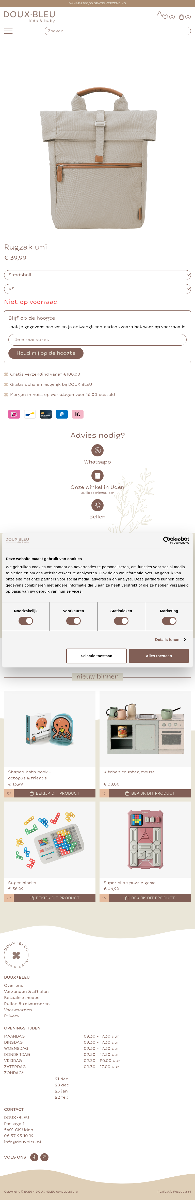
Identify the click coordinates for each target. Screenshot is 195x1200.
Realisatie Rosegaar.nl (174, 1192)
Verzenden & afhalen (26, 991)
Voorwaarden (18, 1009)
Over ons (13, 985)
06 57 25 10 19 (19, 1136)
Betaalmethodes (21, 997)
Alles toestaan (159, 656)
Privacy (11, 1016)
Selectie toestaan (96, 656)
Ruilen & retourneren (27, 1003)
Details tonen (167, 639)
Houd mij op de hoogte (46, 353)
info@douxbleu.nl (22, 1142)
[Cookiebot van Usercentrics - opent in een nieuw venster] (167, 540)
